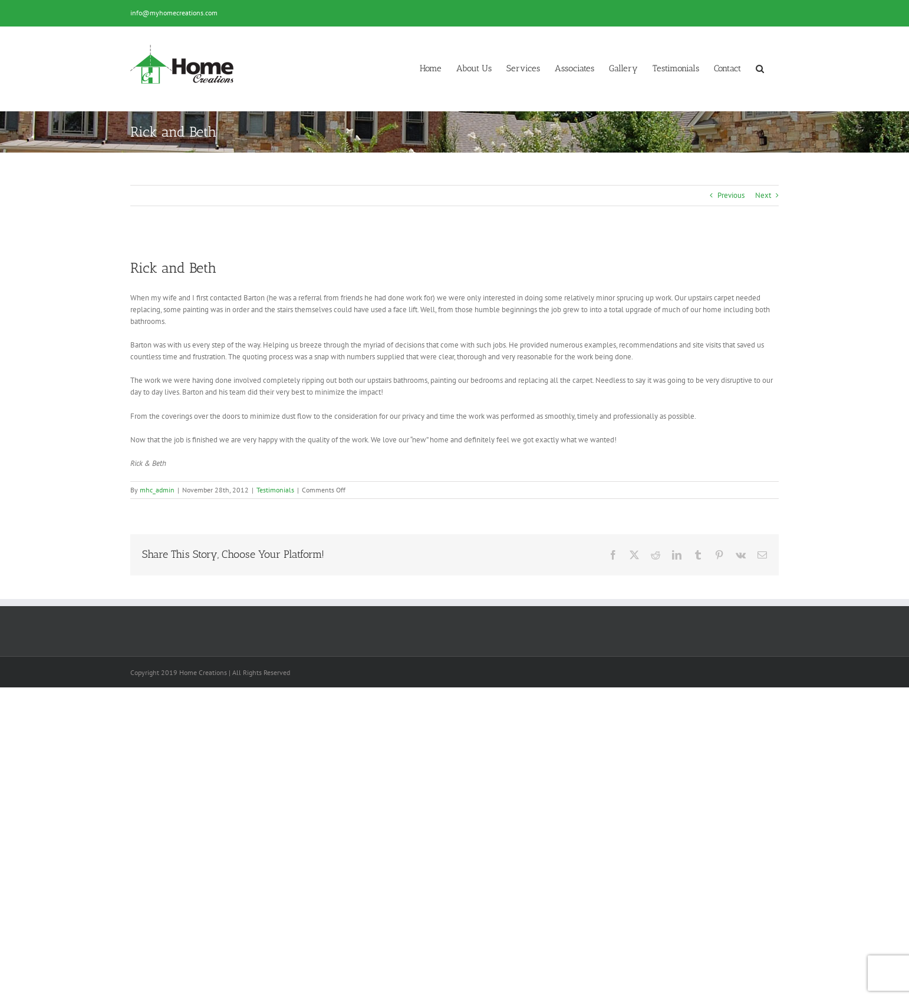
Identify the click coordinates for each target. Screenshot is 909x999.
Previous (731, 195)
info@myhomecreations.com (174, 12)
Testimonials (275, 489)
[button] (760, 69)
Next (763, 195)
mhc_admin (157, 489)
